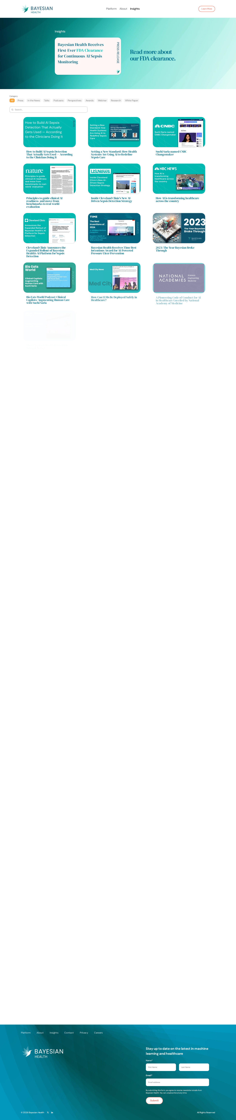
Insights (135, 9)
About (123, 9)
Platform (111, 9)
